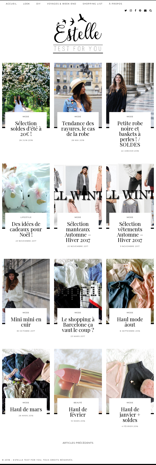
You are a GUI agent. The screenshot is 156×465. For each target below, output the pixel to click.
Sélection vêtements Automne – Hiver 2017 (130, 231)
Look (26, 3)
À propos (115, 3)
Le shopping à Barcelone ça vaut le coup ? (78, 324)
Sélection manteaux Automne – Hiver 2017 (78, 231)
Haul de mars (26, 409)
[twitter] (126, 10)
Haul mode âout (130, 322)
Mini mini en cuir (26, 322)
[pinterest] (140, 10)
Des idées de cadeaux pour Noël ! (26, 229)
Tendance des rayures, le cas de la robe (78, 128)
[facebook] (136, 10)
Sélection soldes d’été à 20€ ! (26, 128)
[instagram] (131, 10)
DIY (38, 3)
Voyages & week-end (61, 3)
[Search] (150, 10)
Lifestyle (26, 217)
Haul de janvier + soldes (130, 414)
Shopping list (93, 3)
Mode (26, 116)
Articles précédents (78, 442)
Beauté (78, 402)
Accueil (11, 3)
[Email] (145, 10)
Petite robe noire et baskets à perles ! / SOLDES (130, 134)
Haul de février (78, 412)
